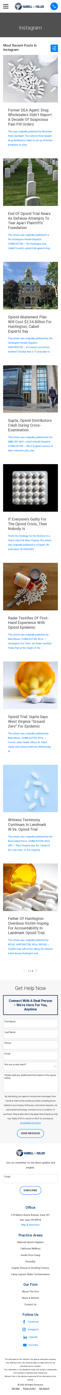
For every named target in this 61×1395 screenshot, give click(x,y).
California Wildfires (30, 1248)
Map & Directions (30, 1224)
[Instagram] (30, 1329)
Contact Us (30, 1304)
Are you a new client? (15, 1064)
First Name (10, 1021)
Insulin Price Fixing (30, 1255)
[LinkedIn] (30, 1337)
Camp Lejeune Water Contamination (30, 1274)
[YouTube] (30, 1345)
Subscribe (30, 1190)
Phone (8, 1043)
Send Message (30, 1133)
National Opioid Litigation (30, 1242)
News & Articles (30, 1297)
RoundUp (30, 1261)
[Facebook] (30, 1322)
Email (7, 1053)
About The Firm (30, 1291)
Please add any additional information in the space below (30, 1076)
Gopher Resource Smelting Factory (30, 1267)
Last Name (10, 1032)
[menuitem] (16, 1389)
